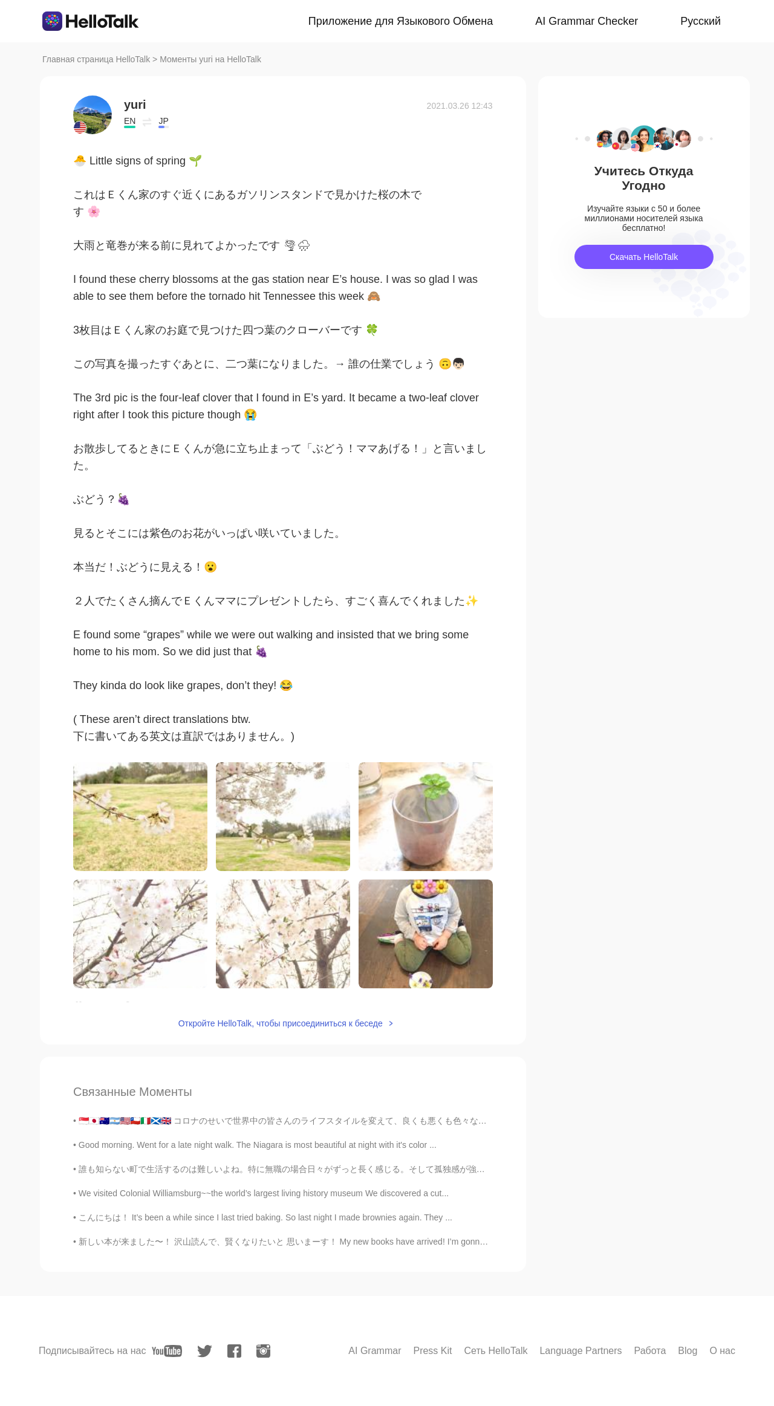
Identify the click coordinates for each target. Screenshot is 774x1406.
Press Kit (432, 1351)
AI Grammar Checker (586, 21)
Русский (700, 21)
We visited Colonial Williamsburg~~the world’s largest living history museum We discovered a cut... (264, 1193)
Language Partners (580, 1351)
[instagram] (263, 1351)
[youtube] (167, 1351)
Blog (687, 1351)
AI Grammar (374, 1351)
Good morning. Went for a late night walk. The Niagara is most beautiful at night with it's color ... (258, 1145)
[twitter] (204, 1351)
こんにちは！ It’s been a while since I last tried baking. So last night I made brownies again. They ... (265, 1217)
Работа (650, 1351)
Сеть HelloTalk (495, 1351)
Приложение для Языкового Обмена (400, 21)
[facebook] (234, 1351)
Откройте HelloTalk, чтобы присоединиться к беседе (280, 1023)
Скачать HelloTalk (644, 257)
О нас (722, 1351)
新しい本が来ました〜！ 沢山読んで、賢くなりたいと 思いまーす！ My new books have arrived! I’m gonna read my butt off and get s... (334, 1241)
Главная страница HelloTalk (96, 59)
